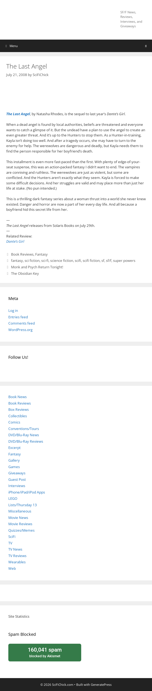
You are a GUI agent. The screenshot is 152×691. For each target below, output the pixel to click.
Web (12, 568)
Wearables (17, 562)
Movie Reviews (20, 523)
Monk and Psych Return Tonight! (37, 267)
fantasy (17, 260)
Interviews (16, 485)
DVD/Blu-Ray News (23, 434)
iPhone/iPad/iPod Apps (26, 492)
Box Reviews (18, 409)
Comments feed (21, 323)
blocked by (45, 652)
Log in (13, 310)
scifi (78, 260)
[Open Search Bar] (146, 46)
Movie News (18, 517)
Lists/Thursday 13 (22, 504)
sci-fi (45, 260)
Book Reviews (22, 254)
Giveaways (16, 473)
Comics (14, 422)
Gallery (14, 460)
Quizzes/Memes (21, 530)
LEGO (12, 498)
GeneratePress (101, 684)
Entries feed (18, 317)
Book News (17, 396)
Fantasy (41, 254)
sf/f (108, 260)
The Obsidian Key (25, 273)
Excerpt (14, 447)
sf (102, 260)
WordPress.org (20, 329)
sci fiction (32, 260)
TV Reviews (17, 555)
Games (14, 466)
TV (10, 543)
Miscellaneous (19, 511)
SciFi (11, 536)
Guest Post (17, 479)
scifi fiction (91, 260)
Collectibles (17, 416)
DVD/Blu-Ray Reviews (25, 441)
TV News (15, 549)
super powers (124, 260)
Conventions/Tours (23, 428)
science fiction (61, 260)
